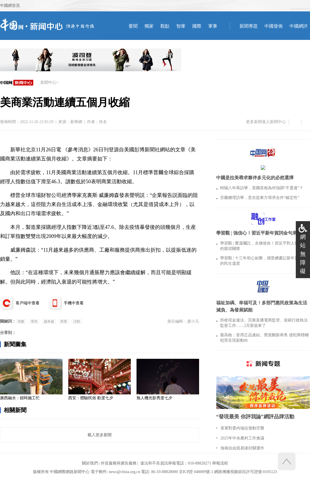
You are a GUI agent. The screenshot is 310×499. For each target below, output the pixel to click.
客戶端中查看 (28, 303)
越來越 (49, 321)
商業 (63, 321)
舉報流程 (220, 463)
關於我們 (90, 463)
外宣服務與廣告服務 (119, 463)
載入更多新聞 (99, 435)
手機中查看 (74, 303)
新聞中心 (48, 82)
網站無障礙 (303, 254)
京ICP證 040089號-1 (196, 472)
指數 (21, 321)
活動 (76, 321)
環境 (34, 321)
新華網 (76, 122)
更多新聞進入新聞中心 (266, 122)
